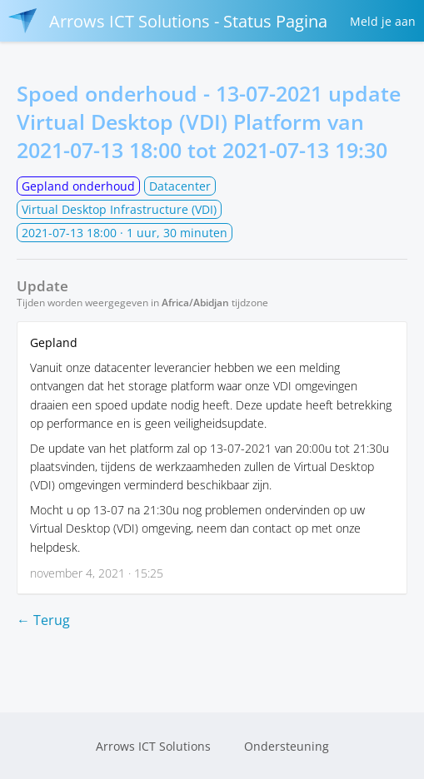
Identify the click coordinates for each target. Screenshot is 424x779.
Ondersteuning (286, 746)
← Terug (43, 620)
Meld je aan (383, 21)
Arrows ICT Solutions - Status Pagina (167, 20)
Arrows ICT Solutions (153, 746)
